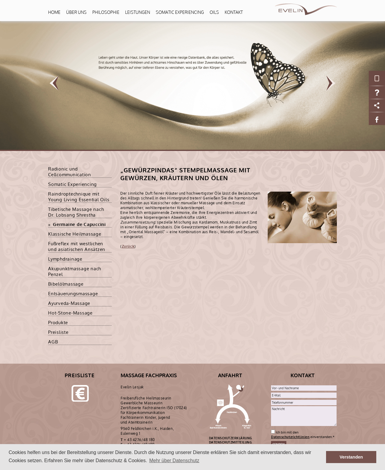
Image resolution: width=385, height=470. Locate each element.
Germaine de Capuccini (79, 224)
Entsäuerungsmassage (73, 293)
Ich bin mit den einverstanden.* (302, 434)
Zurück (128, 246)
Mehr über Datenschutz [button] (174, 460)
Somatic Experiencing (180, 12)
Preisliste (58, 332)
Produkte (58, 322)
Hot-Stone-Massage (70, 313)
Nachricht (304, 416)
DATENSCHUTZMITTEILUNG (230, 442)
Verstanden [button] (351, 457)
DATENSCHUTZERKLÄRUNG (230, 438)
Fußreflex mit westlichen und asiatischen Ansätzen (76, 246)
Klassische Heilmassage (74, 234)
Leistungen (137, 12)
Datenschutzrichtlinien (290, 436)
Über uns (76, 12)
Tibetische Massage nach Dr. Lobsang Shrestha (76, 212)
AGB (53, 342)
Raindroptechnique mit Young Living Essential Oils (78, 196)
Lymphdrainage (65, 259)
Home (54, 12)
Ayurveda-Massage (69, 303)
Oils (214, 12)
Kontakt (234, 12)
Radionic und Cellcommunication (69, 171)
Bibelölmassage (66, 284)
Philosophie (105, 12)
